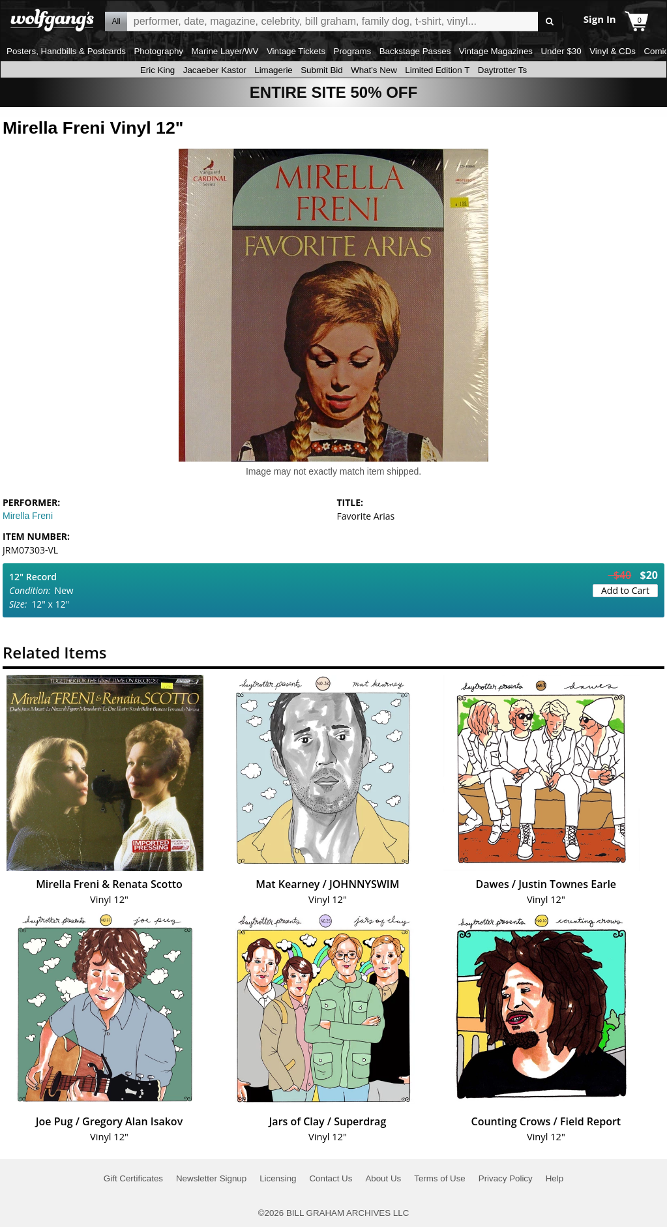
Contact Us (330, 1178)
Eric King (157, 70)
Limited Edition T (437, 70)
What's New (374, 70)
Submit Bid (321, 70)
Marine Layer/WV (224, 51)
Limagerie (273, 70)
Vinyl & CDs (612, 51)
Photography (158, 51)
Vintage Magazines (496, 51)
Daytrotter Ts (502, 70)
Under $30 (561, 51)
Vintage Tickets (296, 51)
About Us (383, 1178)
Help (554, 1178)
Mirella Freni (28, 515)
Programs (353, 51)
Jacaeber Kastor (214, 70)
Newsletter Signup (211, 1178)
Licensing (277, 1178)
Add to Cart (625, 590)
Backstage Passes (415, 51)
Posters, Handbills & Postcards (66, 51)
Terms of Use (440, 1178)
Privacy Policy (506, 1178)
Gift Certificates (133, 1178)
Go (550, 22)
